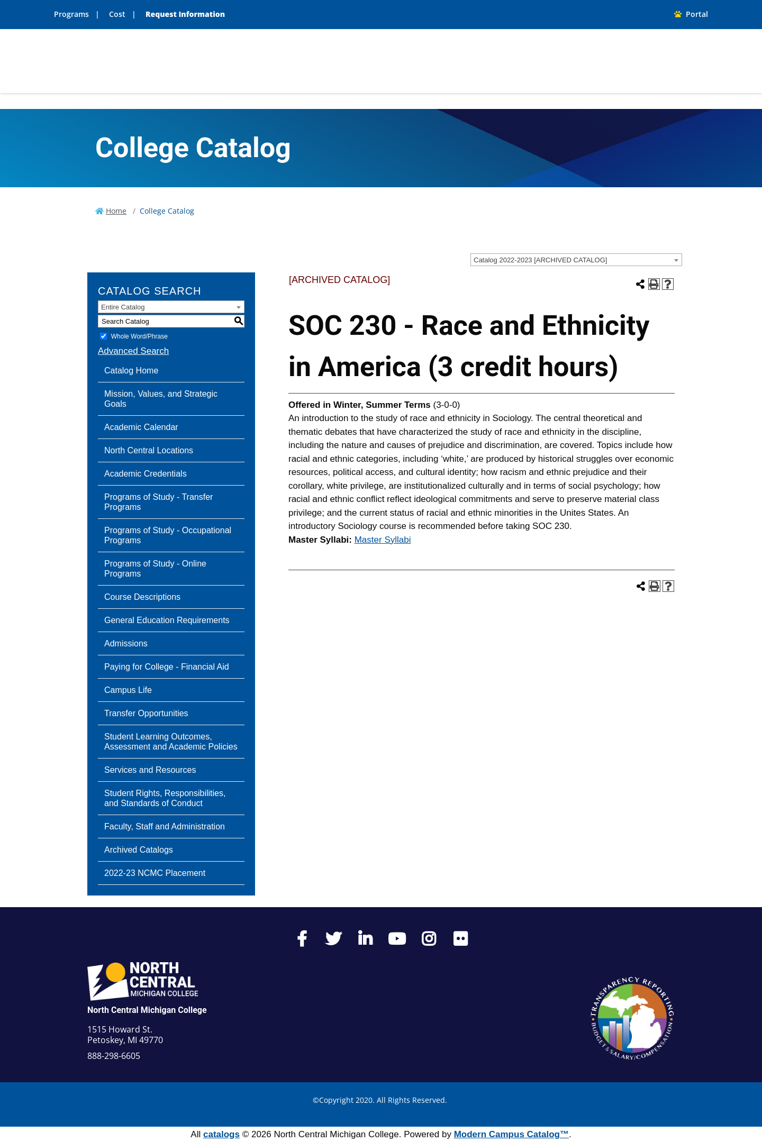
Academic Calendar (141, 427)
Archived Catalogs (138, 849)
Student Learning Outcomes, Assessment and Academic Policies (171, 741)
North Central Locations (148, 450)
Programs (71, 14)
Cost (117, 14)
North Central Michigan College (147, 1010)
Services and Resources (150, 769)
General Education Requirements (167, 620)
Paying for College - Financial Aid (166, 666)
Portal (691, 14)
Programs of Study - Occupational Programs (167, 535)
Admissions (126, 643)
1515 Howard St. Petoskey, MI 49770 (125, 1035)
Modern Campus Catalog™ (511, 1134)
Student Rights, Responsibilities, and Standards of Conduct (164, 798)
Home (116, 211)
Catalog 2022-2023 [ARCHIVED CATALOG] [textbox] (540, 260)
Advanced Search (133, 351)
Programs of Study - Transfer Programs (158, 501)
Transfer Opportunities (146, 713)
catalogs (221, 1134)
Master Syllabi (383, 540)
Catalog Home (131, 370)
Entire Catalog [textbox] (122, 307)
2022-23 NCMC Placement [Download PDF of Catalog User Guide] (154, 873)
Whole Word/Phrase (139, 336)
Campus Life (128, 690)
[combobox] (576, 259)
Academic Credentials (145, 473)
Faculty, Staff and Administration (164, 826)
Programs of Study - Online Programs (155, 568)
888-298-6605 (113, 1056)
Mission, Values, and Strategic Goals (160, 398)
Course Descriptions (142, 596)
